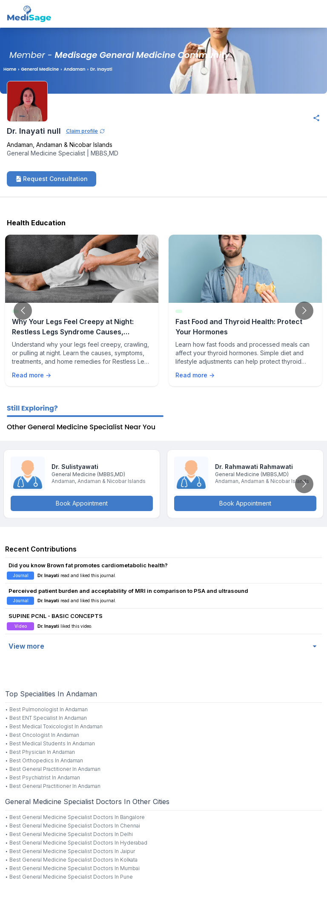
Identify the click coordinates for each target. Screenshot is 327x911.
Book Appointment (82, 503)
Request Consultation (51, 178)
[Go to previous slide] (23, 311)
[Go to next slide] (304, 311)
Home (9, 69)
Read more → (31, 375)
